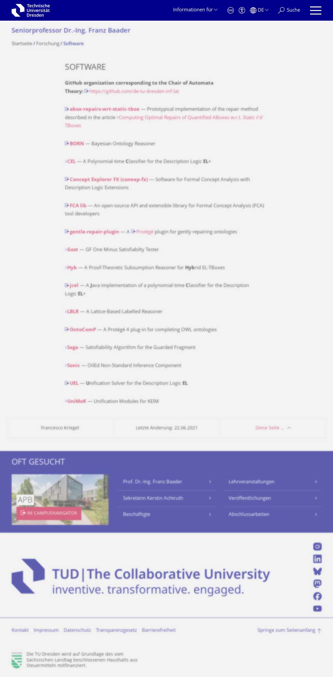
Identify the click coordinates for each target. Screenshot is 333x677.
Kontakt (20, 630)
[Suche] (289, 10)
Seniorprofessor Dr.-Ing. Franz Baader (71, 31)
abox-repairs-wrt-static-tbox (105, 109)
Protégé (144, 232)
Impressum (46, 630)
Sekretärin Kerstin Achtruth (153, 498)
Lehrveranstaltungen (252, 482)
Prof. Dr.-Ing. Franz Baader (152, 482)
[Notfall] (230, 10)
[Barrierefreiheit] (241, 10)
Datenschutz (77, 630)
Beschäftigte (136, 514)
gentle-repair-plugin (94, 232)
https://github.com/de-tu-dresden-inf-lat (134, 91)
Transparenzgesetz (116, 630)
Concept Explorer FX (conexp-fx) (109, 180)
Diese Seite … (269, 428)
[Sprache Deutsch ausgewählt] (259, 10)
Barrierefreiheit (159, 630)
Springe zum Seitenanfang (286, 630)
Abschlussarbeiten (249, 514)
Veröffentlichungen (250, 498)
